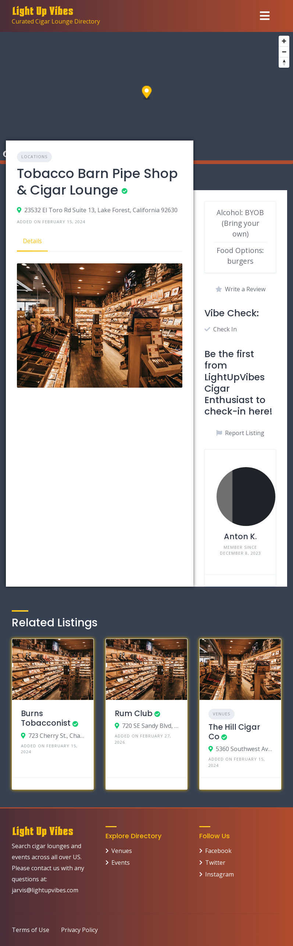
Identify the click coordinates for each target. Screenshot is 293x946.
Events (120, 862)
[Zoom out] (284, 51)
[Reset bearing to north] (284, 62)
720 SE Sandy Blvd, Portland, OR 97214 (150, 726)
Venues (221, 713)
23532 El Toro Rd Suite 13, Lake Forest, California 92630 (101, 210)
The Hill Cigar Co (234, 732)
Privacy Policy (79, 930)
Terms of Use (30, 930)
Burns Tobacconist (46, 718)
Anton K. (240, 536)
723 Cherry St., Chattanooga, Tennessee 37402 (56, 736)
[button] (147, 93)
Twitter (215, 862)
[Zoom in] (284, 41)
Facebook (218, 851)
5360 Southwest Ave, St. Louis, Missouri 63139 (244, 749)
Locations (34, 156)
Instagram (219, 874)
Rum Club (134, 713)
